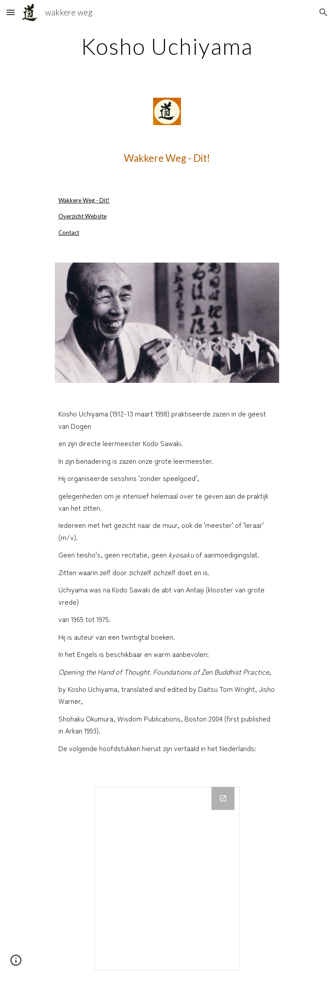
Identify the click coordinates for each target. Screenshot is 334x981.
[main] (167, 46)
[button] (10, 12)
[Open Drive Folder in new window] (222, 798)
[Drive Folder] (167, 878)
